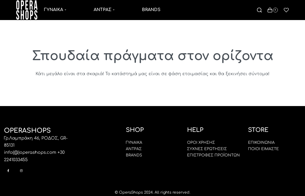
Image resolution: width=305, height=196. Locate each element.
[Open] (286, 10)
